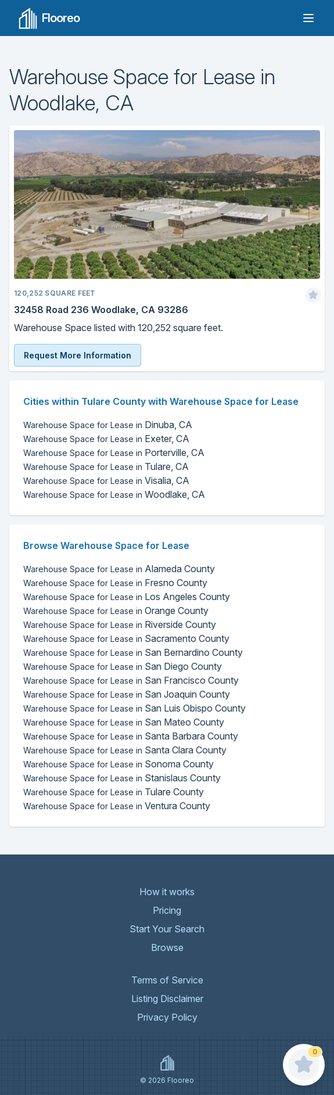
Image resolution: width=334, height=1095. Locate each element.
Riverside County (119, 624)
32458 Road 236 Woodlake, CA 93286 (101, 309)
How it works (167, 891)
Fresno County (115, 582)
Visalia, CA (106, 480)
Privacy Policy (167, 1017)
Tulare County (113, 792)
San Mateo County (123, 722)
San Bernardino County (133, 652)
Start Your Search (167, 929)
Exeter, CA (106, 438)
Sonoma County (118, 764)
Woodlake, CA (114, 494)
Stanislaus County (122, 778)
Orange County (116, 610)
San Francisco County (131, 680)
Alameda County (119, 569)
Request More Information (77, 355)
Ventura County (116, 806)
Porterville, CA (113, 452)
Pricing (167, 910)
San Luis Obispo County (134, 708)
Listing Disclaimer (167, 998)
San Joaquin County (126, 694)
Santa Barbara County (130, 736)
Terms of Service (167, 980)
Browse (167, 947)
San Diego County (122, 666)
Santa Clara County (125, 750)
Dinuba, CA (107, 424)
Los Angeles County (126, 596)
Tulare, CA (106, 466)
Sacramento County (126, 638)
